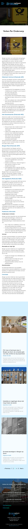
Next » (22, 468)
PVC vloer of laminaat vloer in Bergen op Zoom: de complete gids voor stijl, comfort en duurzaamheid (14, 352)
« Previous (7, 468)
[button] (3, 3)
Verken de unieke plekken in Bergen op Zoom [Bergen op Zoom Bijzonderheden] (14, 485)
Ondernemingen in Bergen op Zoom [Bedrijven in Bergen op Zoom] (14, 492)
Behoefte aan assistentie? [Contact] (14, 499)
